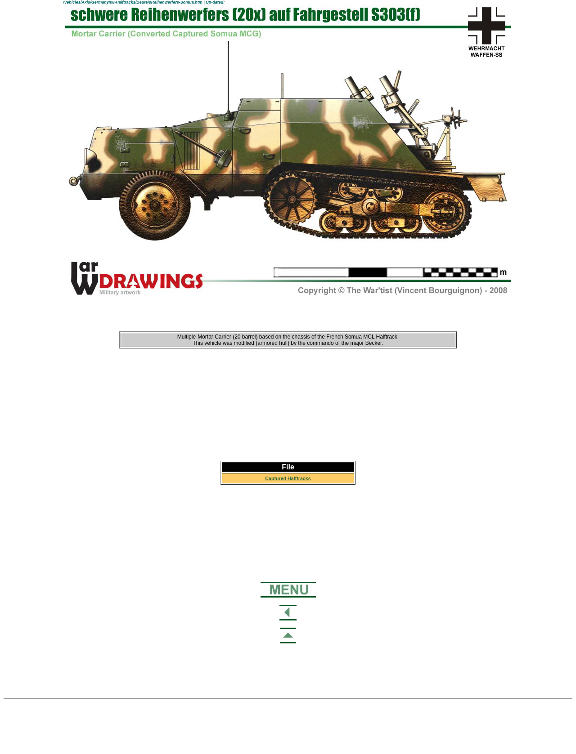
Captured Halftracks (287, 478)
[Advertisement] (288, 404)
